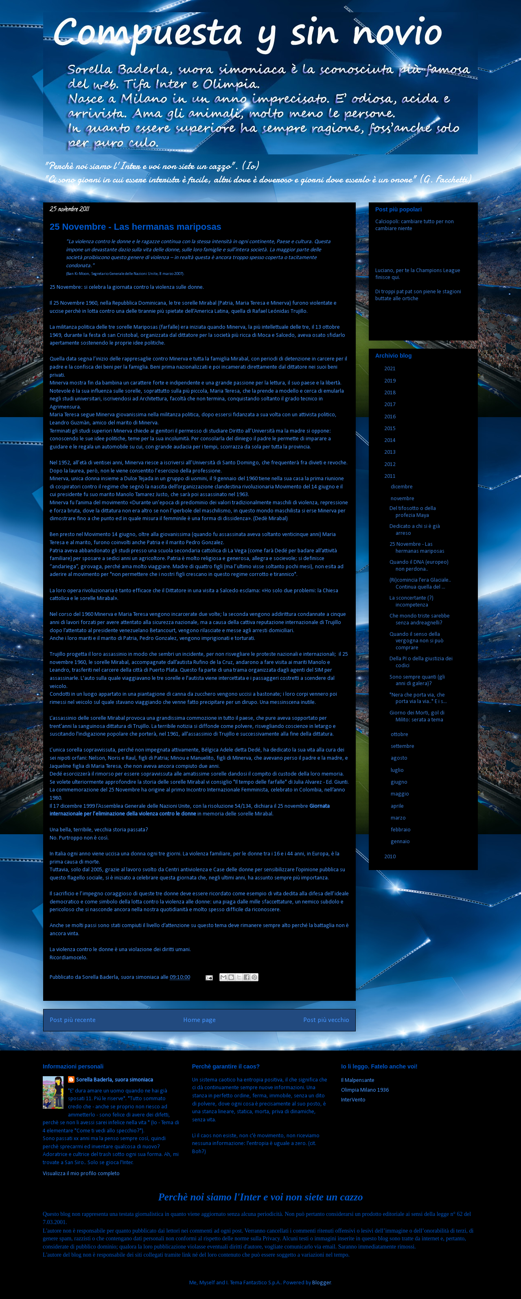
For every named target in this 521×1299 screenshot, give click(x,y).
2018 (390, 393)
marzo (399, 818)
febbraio (401, 830)
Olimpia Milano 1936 (365, 1090)
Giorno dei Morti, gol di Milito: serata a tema (417, 716)
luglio (398, 770)
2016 (390, 417)
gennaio (401, 842)
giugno (400, 782)
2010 (390, 857)
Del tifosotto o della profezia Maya (413, 512)
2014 (390, 440)
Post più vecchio (326, 1020)
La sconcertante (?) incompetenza (411, 601)
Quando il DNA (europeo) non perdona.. (419, 565)
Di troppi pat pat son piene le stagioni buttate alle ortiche (418, 295)
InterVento (353, 1100)
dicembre (402, 487)
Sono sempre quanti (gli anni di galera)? (417, 680)
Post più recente (73, 1020)
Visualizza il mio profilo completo (81, 1174)
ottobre (400, 735)
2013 (390, 452)
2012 (390, 465)
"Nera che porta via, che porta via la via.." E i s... (418, 698)
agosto (400, 758)
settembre (403, 746)
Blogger (321, 1283)
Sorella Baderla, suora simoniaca (114, 1080)
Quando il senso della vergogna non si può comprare (417, 641)
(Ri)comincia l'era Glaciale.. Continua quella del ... (420, 583)
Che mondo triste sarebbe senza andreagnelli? (420, 619)
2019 (390, 381)
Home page (199, 1020)
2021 (390, 369)
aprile (398, 806)
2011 (390, 476)
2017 (390, 405)
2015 (390, 429)
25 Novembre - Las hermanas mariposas (417, 547)
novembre (403, 499)
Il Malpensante (357, 1080)
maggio (400, 794)
